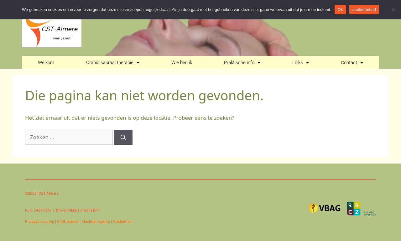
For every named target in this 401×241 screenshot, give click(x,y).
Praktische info (242, 62)
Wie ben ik (181, 62)
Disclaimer (122, 221)
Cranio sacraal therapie (112, 62)
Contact (352, 62)
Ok (340, 9)
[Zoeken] (123, 137)
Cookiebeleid (68, 221)
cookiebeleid (364, 9)
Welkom (46, 62)
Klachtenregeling (95, 221)
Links (300, 62)
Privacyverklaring (39, 221)
